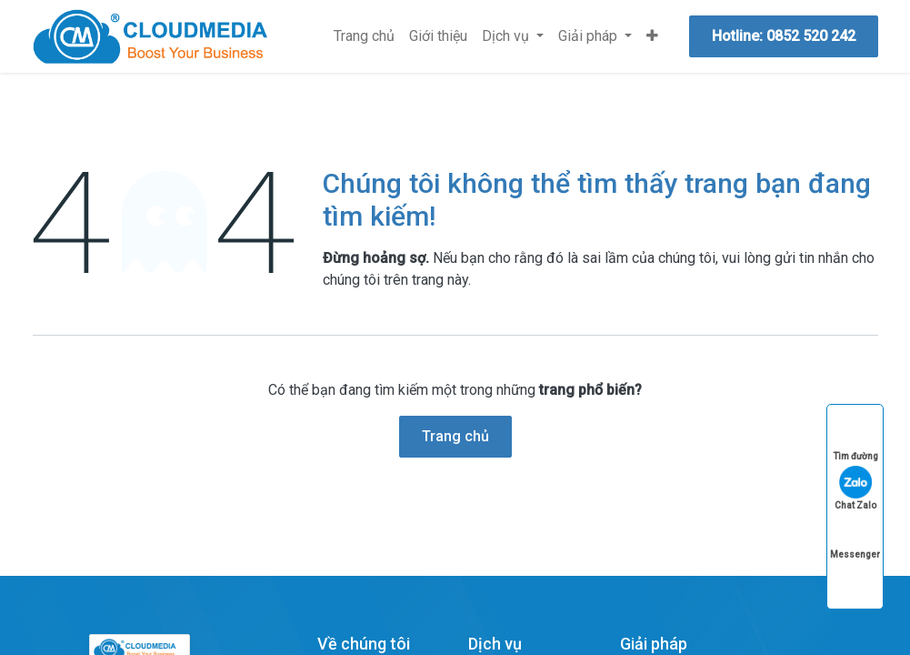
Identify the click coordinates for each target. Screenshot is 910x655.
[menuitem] (364, 36)
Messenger (855, 537)
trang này (440, 279)
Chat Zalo (855, 488)
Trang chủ (455, 436)
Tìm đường (855, 439)
